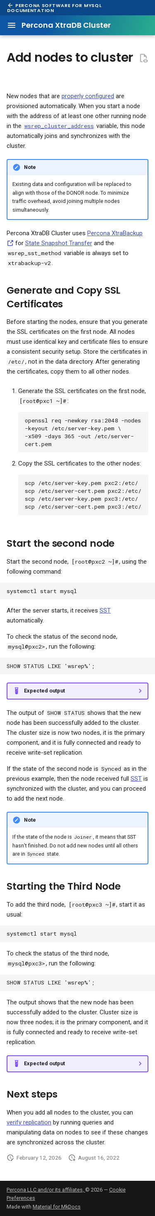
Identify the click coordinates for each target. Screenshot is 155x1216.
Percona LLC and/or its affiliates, (46, 1190)
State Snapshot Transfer (58, 243)
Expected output (44, 691)
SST (105, 610)
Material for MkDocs (57, 1207)
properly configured (88, 96)
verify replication (29, 1122)
